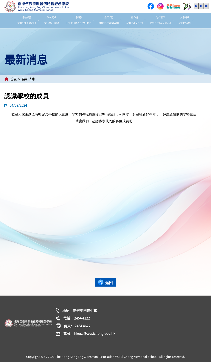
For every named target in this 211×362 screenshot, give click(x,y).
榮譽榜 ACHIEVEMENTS (136, 20)
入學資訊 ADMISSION (186, 20)
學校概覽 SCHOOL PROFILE (28, 20)
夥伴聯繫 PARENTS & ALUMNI (162, 20)
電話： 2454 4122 (73, 318)
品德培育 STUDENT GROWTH (110, 20)
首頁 (10, 79)
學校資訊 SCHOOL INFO (53, 20)
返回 (105, 282)
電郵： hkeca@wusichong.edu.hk (85, 333)
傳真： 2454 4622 (73, 325)
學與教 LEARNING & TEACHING (80, 20)
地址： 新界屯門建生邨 (76, 310)
